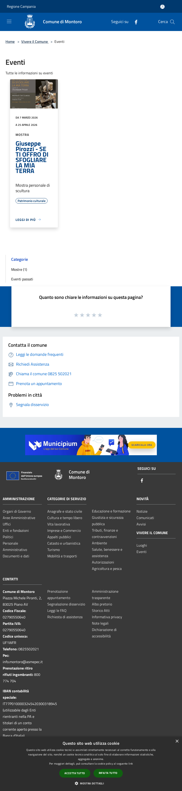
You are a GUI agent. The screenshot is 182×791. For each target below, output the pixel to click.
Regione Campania (21, 6)
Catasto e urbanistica (63, 543)
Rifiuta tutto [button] (108, 773)
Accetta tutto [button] (74, 773)
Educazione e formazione (111, 511)
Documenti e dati (16, 556)
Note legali (100, 623)
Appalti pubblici (59, 537)
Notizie (141, 511)
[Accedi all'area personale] (162, 6)
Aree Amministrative (19, 517)
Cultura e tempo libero (64, 517)
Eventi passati (22, 279)
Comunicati (145, 517)
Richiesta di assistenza (65, 617)
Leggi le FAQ (57, 610)
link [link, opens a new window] (130, 763)
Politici (8, 537)
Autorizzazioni (103, 562)
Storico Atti (101, 610)
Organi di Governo (17, 511)
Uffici (7, 524)
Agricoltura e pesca (107, 568)
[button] (91, 783)
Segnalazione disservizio (66, 604)
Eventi (141, 551)
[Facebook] (134, 22)
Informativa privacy (107, 617)
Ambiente (99, 543)
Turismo (53, 549)
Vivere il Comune (35, 41)
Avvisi (141, 524)
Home (10, 41)
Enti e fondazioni (16, 530)
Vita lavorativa (58, 524)
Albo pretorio (102, 604)
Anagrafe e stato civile (64, 511)
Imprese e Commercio (64, 530)
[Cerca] (172, 22)
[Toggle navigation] (9, 21)
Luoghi (141, 545)
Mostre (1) (19, 269)
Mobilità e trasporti (62, 556)
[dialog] (91, 764)
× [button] (177, 741)
